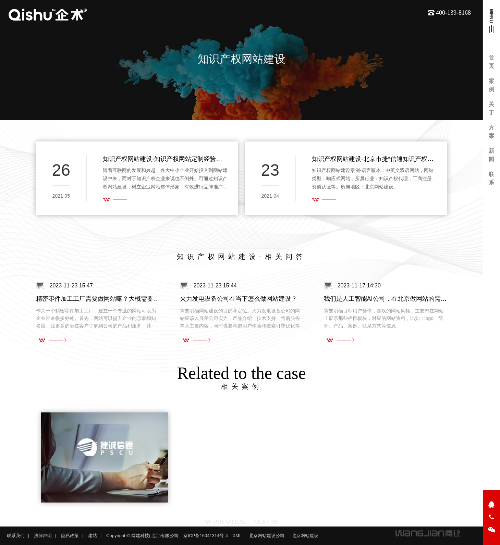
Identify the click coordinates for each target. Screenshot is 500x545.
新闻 (491, 155)
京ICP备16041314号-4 (205, 535)
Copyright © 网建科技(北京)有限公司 (142, 535)
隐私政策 (70, 535)
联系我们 (16, 535)
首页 (491, 62)
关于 (491, 108)
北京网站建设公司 (266, 535)
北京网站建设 (305, 535)
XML (237, 535)
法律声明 (43, 535)
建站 (92, 535)
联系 (491, 178)
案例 (491, 85)
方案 (491, 132)
